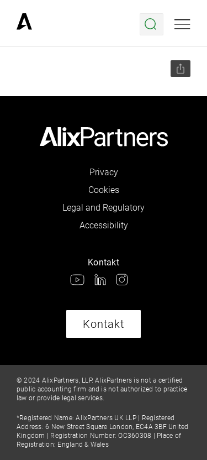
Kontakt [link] (103, 324)
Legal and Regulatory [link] (103, 207)
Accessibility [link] (103, 225)
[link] (24, 24)
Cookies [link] (103, 190)
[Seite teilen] (180, 69)
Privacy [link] (103, 172)
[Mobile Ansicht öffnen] (182, 24)
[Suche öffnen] (151, 24)
